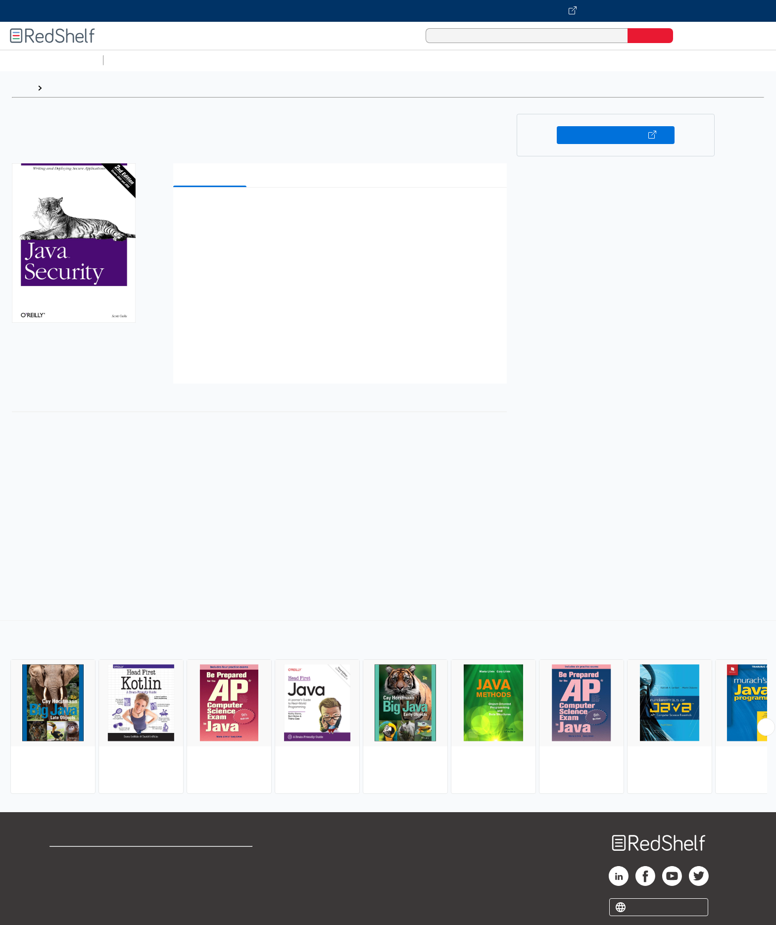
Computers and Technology (283, 60)
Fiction (559, 60)
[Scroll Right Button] (766, 727)
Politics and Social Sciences (487, 60)
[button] (342, 210)
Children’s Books (656, 60)
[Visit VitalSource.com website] (388, 11)
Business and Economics (384, 60)
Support (64, 874)
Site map (65, 906)
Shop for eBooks (81, 858)
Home (22, 88)
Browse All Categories (51, 60)
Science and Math (194, 60)
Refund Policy (211, 874)
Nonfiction (599, 60)
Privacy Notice (76, 890)
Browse (61, 88)
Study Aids (133, 60)
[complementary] (388, 708)
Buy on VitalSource (616, 135)
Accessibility (209, 890)
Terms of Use (211, 858)
